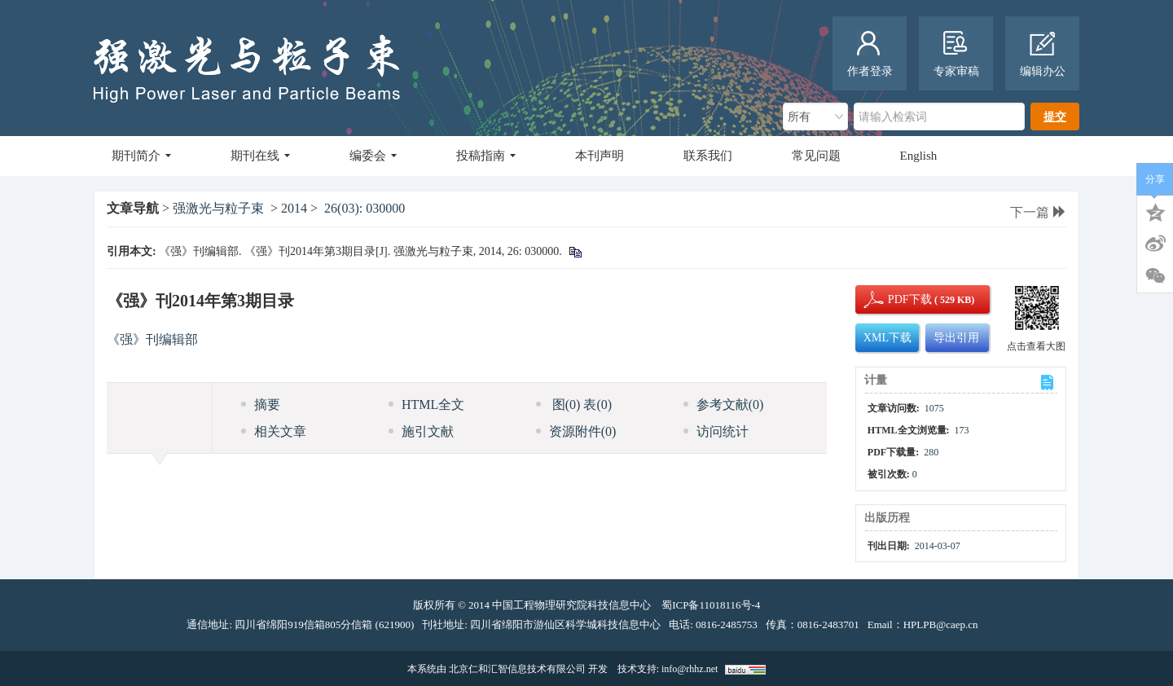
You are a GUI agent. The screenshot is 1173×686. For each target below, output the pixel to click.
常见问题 (816, 155)
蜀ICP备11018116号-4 (710, 605)
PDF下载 (896, 299)
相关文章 (273, 431)
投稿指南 (486, 155)
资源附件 (576, 431)
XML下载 (887, 338)
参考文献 (723, 404)
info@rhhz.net (689, 669)
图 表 (574, 404)
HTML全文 (426, 404)
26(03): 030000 (364, 208)
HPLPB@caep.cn (940, 624)
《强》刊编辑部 (152, 339)
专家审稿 (956, 54)
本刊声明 (599, 155)
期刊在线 (260, 155)
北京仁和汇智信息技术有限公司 (517, 669)
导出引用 (956, 338)
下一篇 (1038, 212)
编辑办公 (1042, 54)
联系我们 (707, 155)
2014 (294, 208)
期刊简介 (141, 155)
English (919, 155)
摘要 (260, 404)
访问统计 (716, 431)
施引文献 (421, 431)
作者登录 (870, 54)
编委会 (373, 155)
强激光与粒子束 (218, 208)
